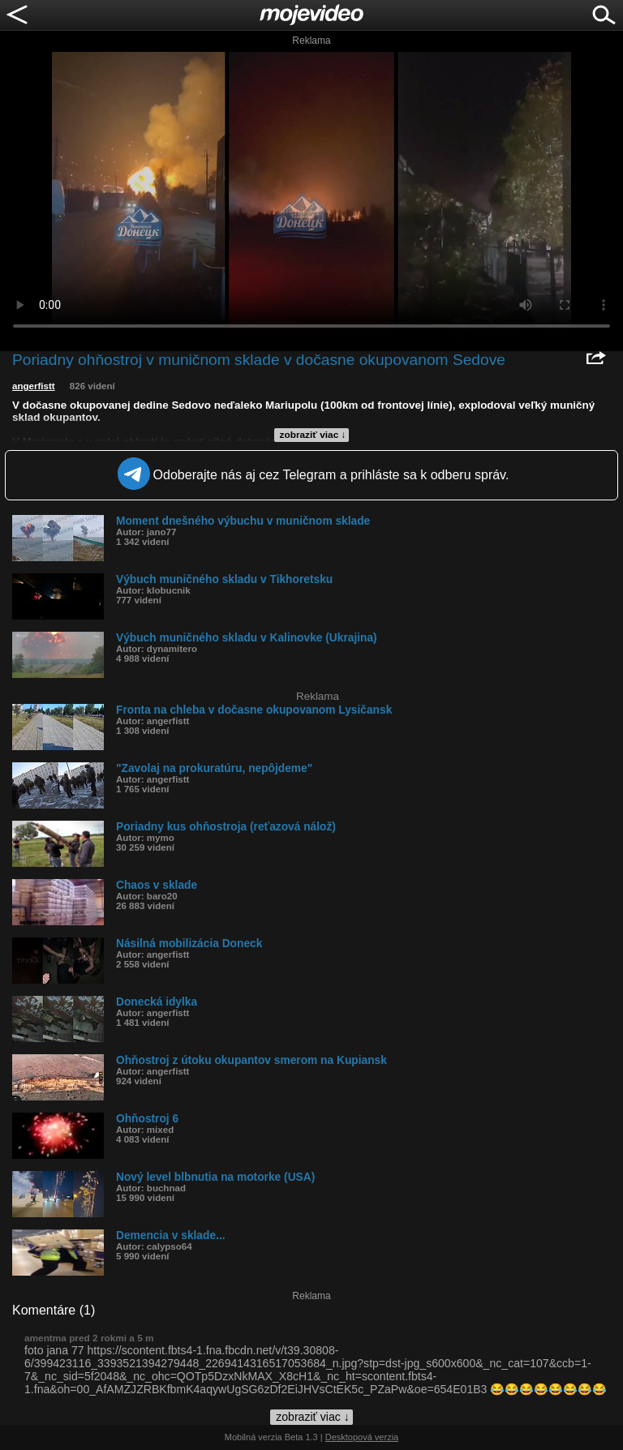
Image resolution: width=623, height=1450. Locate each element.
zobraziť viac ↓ (313, 434)
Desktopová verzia (362, 1437)
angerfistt (33, 386)
